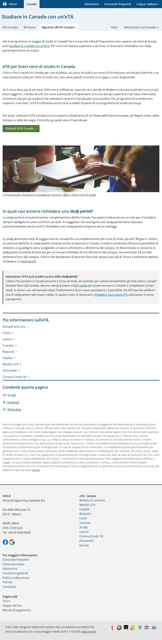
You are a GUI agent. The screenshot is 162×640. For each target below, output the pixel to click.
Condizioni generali (15, 573)
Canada (32, 4)
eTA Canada (10, 27)
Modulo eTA (10, 364)
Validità (7, 358)
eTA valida (81, 285)
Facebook (11, 402)
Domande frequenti (118, 4)
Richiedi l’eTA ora (14, 327)
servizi (36, 470)
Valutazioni (91, 4)
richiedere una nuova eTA (111, 295)
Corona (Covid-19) (14, 377)
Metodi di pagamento (17, 610)
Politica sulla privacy (16, 578)
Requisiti (8, 352)
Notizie (84, 545)
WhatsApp (12, 409)
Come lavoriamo (13, 564)
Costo (6, 333)
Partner (8, 582)
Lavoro (7, 339)
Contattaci (9, 587)
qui (52, 120)
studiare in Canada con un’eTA (29, 46)
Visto (114, 27)
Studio (83, 527)
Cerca (6, 601)
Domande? (10, 370)
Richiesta (30, 27)
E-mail (9, 395)
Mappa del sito (12, 605)
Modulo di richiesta (92, 500)
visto (105, 77)
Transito (8, 345)
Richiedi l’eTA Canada (20, 128)
